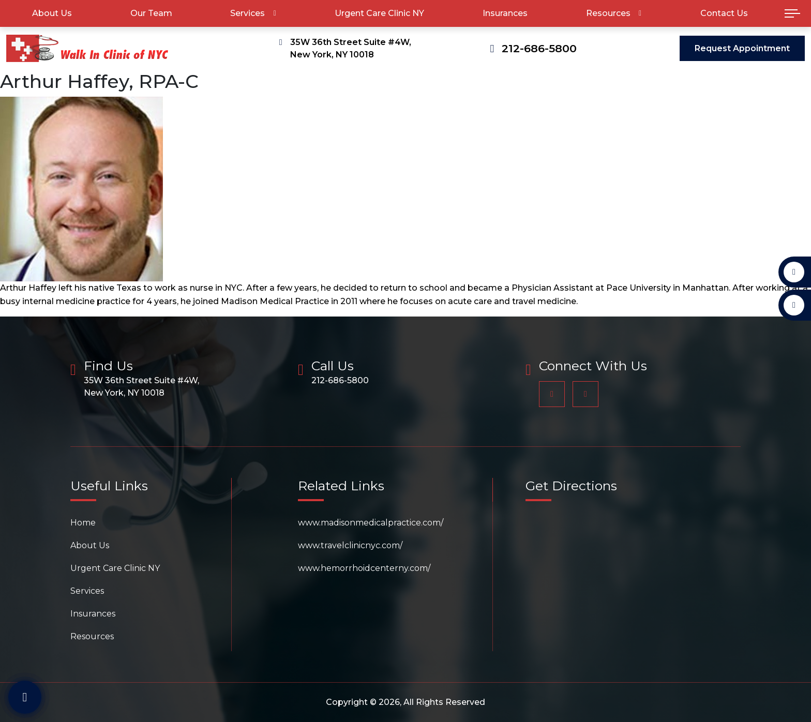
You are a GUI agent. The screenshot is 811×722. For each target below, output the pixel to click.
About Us (52, 13)
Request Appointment (742, 48)
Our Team (151, 13)
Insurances (505, 13)
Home (83, 523)
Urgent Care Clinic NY (379, 13)
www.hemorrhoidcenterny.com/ (364, 568)
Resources (608, 13)
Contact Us (724, 13)
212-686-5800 (539, 48)
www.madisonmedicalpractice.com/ (370, 523)
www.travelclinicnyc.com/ (350, 545)
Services (247, 13)
